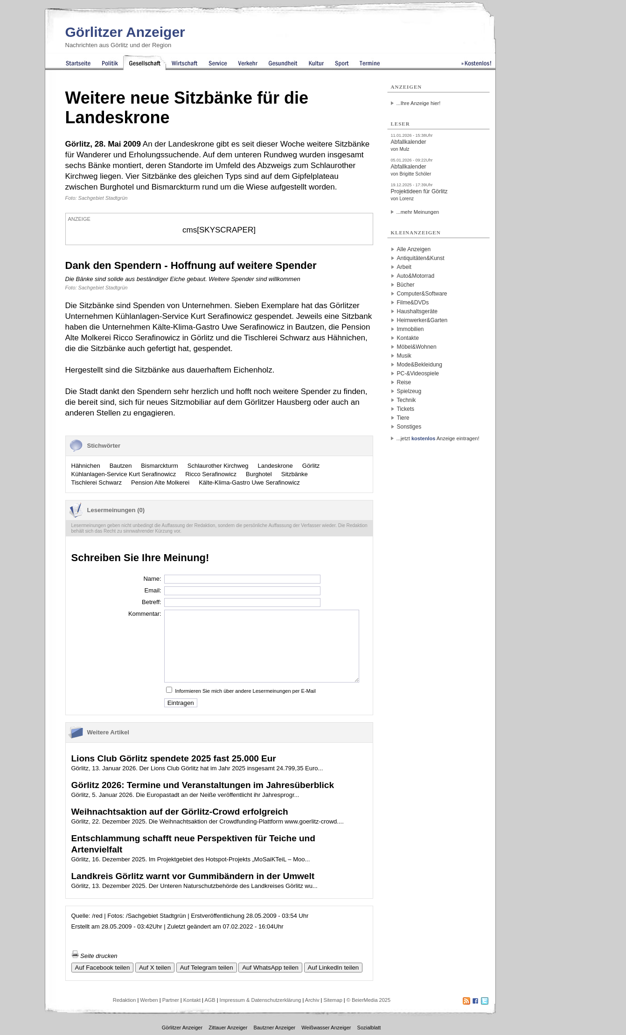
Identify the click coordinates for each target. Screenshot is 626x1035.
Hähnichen (85, 465)
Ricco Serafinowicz (210, 474)
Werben (149, 1000)
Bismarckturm (159, 465)
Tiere (403, 417)
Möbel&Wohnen (417, 347)
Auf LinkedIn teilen (333, 967)
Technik (406, 400)
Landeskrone (275, 465)
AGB (209, 1000)
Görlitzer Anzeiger (125, 32)
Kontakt (192, 1000)
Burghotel (259, 474)
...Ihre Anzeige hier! (418, 103)
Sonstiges (409, 426)
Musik (404, 355)
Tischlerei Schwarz (96, 482)
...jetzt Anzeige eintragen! (438, 438)
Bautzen (121, 465)
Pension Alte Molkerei (160, 482)
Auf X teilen (155, 967)
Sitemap (332, 1000)
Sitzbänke (294, 474)
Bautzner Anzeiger (274, 1027)
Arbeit (404, 267)
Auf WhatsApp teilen (270, 967)
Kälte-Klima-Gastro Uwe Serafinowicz (249, 482)
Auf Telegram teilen (206, 967)
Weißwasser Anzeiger (326, 1027)
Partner (170, 1000)
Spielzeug (409, 391)
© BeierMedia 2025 (368, 1000)
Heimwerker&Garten (422, 320)
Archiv (312, 1000)
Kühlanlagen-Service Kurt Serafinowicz (123, 474)
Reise (404, 382)
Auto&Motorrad (416, 276)
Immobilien (410, 329)
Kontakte (408, 338)
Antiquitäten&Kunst (421, 258)
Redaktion (124, 1000)
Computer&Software (422, 293)
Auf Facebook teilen (102, 967)
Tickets (406, 409)
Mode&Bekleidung (419, 364)
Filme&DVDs (413, 302)
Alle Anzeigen (414, 249)
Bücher (406, 284)
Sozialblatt (369, 1027)
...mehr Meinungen (417, 212)
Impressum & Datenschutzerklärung (260, 1000)
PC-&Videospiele (418, 373)
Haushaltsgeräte (417, 311)
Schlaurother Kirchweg (218, 465)
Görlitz (311, 465)
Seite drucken (94, 955)
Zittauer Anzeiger (228, 1027)
